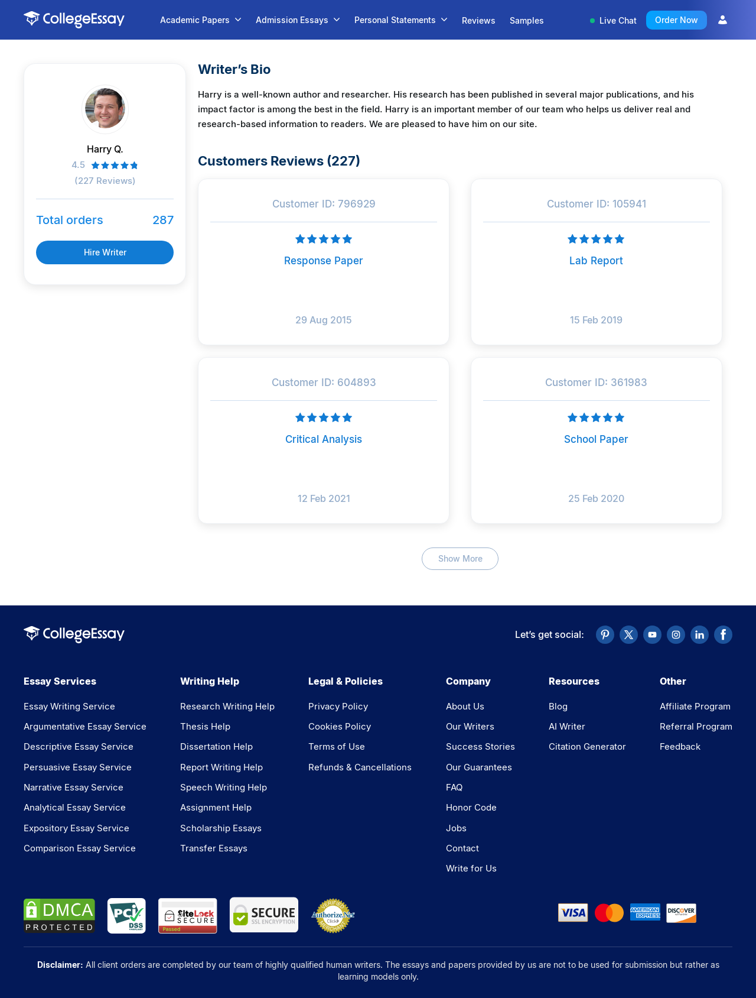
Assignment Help (216, 807)
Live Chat (613, 20)
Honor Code (471, 807)
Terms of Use (336, 746)
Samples (527, 20)
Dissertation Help (216, 746)
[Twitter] (629, 635)
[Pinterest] (605, 635)
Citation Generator (587, 746)
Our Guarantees (479, 767)
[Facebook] (723, 635)
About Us (465, 706)
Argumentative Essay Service (85, 726)
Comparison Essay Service (80, 848)
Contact (462, 848)
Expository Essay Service (76, 828)
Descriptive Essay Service (78, 746)
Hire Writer (105, 252)
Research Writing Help (227, 706)
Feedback (680, 746)
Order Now (676, 20)
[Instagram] (676, 635)
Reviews (479, 20)
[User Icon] (722, 20)
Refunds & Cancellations (360, 767)
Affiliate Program (695, 706)
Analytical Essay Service (75, 807)
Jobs (456, 828)
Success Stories (480, 746)
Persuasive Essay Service (78, 767)
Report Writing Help (221, 767)
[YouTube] (652, 635)
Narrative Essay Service (73, 787)
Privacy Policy (338, 706)
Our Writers (470, 726)
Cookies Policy (339, 726)
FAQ (454, 787)
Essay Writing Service (69, 706)
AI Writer (567, 726)
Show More (460, 558)
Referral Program (696, 726)
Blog (558, 706)
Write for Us (471, 868)
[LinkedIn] (699, 635)
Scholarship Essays (221, 828)
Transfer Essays (213, 848)
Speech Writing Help (223, 787)
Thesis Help (205, 726)
